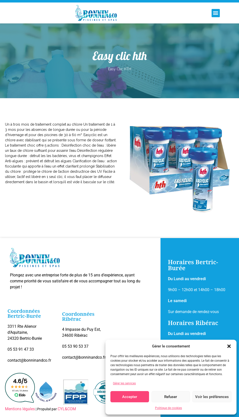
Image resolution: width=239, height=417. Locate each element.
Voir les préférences (212, 397)
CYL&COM (67, 409)
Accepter (129, 397)
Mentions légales (20, 409)
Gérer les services (124, 383)
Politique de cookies (168, 408)
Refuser (170, 397)
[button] (229, 346)
